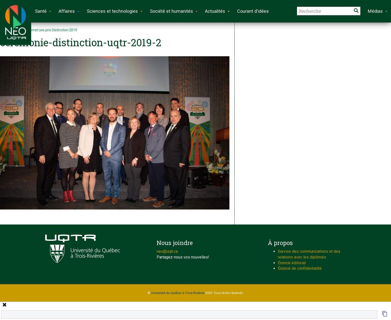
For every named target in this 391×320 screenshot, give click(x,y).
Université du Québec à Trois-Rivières (177, 293)
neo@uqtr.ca (167, 251)
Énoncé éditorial (292, 262)
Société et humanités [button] (173, 11)
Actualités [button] (217, 11)
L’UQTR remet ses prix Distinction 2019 (46, 30)
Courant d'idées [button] (253, 11)
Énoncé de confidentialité (300, 268)
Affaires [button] (69, 11)
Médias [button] (377, 11)
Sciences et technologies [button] (114, 11)
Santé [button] (43, 11)
